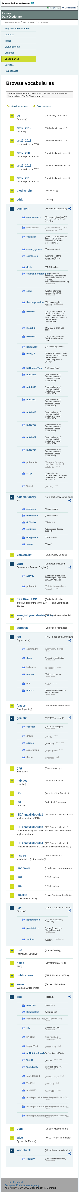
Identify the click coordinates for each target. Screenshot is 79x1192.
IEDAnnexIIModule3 (30, 827)
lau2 (19, 886)
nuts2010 (31, 399)
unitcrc (30, 690)
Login (52, 8)
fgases (21, 705)
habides (22, 780)
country (30, 1158)
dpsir (29, 267)
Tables (8, 40)
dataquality (24, 554)
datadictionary (26, 496)
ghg (19, 768)
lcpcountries (33, 919)
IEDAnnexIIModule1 (30, 814)
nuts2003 (31, 374)
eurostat (22, 627)
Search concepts (44, 106)
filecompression (35, 302)
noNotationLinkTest (35, 1053)
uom (20, 1128)
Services (9, 65)
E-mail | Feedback (14, 1182)
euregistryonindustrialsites (30, 615)
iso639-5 (30, 336)
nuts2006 (31, 387)
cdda (20, 199)
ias (19, 793)
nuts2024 (31, 449)
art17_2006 (24, 153)
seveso (21, 984)
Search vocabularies (20, 106)
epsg (29, 291)
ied (19, 802)
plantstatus (32, 928)
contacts (31, 509)
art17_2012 (24, 165)
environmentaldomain (35, 273)
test (19, 996)
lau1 (19, 877)
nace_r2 (30, 353)
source (30, 743)
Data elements (12, 46)
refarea (30, 674)
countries (31, 236)
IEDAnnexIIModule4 (30, 843)
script (29, 473)
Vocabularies (12, 59)
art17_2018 (24, 178)
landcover (23, 868)
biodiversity (25, 190)
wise (20, 1137)
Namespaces (11, 71)
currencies (32, 256)
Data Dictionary (29, 22)
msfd (20, 950)
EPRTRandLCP (27, 599)
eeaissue (31, 529)
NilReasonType (34, 368)
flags (29, 658)
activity (30, 576)
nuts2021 (31, 437)
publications (25, 975)
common (23, 208)
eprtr (20, 563)
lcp (19, 907)
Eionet (17, 22)
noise (20, 962)
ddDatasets (32, 515)
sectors (30, 939)
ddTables (31, 522)
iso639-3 (30, 328)
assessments (33, 217)
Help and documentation (17, 28)
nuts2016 (31, 424)
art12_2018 (24, 140)
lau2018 (22, 895)
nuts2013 (31, 412)
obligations (32, 537)
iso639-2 (30, 311)
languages (31, 346)
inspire (21, 855)
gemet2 (22, 718)
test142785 (32, 1067)
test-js (29, 1060)
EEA (19, 3)
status (29, 544)
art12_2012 (24, 128)
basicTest (31, 1005)
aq (18, 115)
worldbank (24, 1150)
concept (30, 726)
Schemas (9, 52)
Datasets (9, 34)
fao (19, 636)
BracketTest (32, 1012)
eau (28, 1027)
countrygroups (34, 249)
